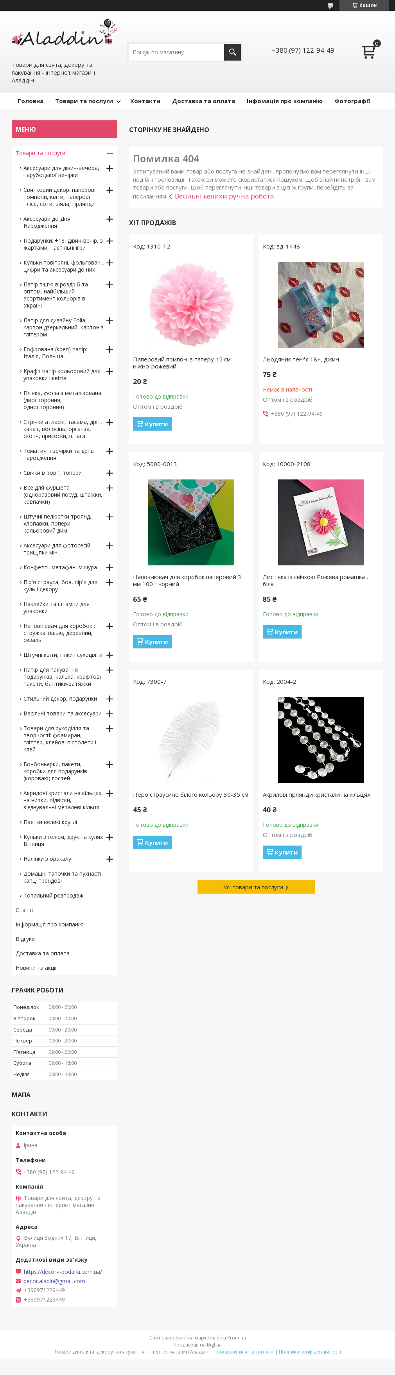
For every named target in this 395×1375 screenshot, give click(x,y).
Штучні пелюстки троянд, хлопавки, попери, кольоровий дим (57, 523)
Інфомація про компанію (285, 101)
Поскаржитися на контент (244, 1351)
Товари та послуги (84, 101)
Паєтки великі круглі (50, 822)
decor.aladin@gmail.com (54, 1281)
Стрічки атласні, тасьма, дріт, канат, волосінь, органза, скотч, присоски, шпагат (62, 429)
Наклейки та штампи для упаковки (56, 607)
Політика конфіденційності (310, 1351)
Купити (156, 424)
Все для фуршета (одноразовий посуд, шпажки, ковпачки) (62, 494)
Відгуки (25, 938)
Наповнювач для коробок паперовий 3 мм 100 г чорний (187, 580)
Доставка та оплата (203, 101)
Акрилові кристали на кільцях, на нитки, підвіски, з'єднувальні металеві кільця (63, 800)
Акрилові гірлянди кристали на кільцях (316, 794)
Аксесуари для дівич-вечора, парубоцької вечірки (61, 171)
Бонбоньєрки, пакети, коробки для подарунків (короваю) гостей (55, 771)
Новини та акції (36, 967)
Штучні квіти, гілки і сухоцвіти (62, 654)
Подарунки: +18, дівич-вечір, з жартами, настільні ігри (63, 244)
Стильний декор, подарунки (60, 698)
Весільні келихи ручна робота (224, 195)
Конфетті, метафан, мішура (60, 567)
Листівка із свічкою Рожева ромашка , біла (315, 580)
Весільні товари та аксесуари (62, 713)
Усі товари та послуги (253, 887)
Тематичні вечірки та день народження (58, 454)
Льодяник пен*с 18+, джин (301, 359)
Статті (24, 910)
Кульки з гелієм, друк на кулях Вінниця (63, 840)
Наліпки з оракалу (47, 858)
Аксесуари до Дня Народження (46, 222)
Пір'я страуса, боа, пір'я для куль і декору (60, 585)
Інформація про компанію (50, 924)
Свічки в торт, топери (52, 472)
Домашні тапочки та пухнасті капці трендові (62, 877)
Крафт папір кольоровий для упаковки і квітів (62, 374)
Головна (30, 101)
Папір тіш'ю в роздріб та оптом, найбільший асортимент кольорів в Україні (55, 295)
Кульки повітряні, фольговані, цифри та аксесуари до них (63, 266)
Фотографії (352, 101)
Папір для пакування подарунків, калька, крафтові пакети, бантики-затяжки (62, 676)
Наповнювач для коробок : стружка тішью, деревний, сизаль (59, 633)
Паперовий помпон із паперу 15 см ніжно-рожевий (182, 363)
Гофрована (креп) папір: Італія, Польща (55, 352)
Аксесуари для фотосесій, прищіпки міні (57, 549)
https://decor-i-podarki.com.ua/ (63, 1271)
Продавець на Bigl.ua (197, 1344)
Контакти (145, 101)
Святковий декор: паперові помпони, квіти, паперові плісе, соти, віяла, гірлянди (59, 196)
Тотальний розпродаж (53, 895)
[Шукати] (232, 52)
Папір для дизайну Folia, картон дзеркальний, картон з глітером (63, 327)
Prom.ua (236, 1337)
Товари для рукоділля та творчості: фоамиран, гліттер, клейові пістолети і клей (59, 738)
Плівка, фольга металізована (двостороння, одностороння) (62, 400)
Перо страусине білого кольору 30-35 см (190, 794)
